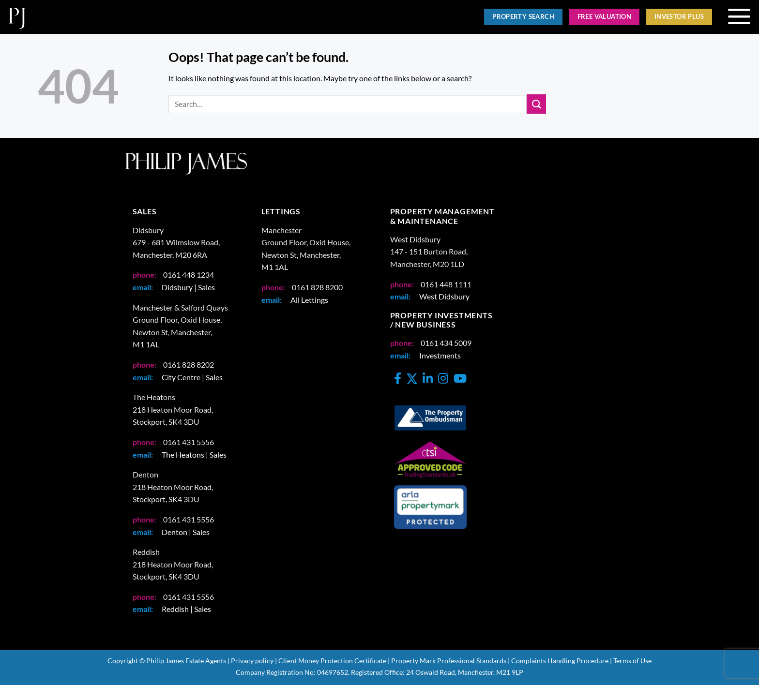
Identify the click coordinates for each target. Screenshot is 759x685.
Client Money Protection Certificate (332, 660)
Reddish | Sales (186, 608)
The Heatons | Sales (194, 454)
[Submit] (536, 103)
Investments (440, 355)
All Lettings (309, 299)
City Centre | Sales (192, 377)
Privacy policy (252, 660)
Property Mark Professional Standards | (450, 660)
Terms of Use (632, 660)
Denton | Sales (186, 531)
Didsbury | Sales (188, 287)
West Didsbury (444, 296)
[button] (739, 17)
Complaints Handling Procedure (559, 660)
